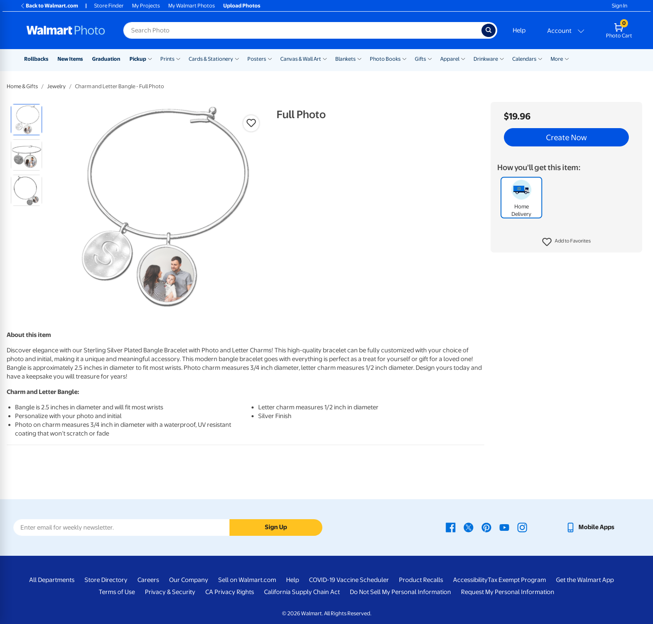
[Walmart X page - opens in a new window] (469, 527)
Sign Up (276, 527)
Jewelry (56, 86)
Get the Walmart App (585, 580)
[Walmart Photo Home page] (66, 30)
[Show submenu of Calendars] (540, 58)
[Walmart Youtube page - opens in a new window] (504, 527)
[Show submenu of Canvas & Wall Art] (324, 58)
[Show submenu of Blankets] (359, 58)
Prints (167, 59)
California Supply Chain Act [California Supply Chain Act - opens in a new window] (302, 592)
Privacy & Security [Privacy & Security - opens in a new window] (170, 592)
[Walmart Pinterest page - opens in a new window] (486, 527)
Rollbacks (36, 59)
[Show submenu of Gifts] (429, 58)
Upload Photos (241, 5)
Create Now (566, 137)
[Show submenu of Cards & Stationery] (236, 58)
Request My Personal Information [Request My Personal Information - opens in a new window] (507, 592)
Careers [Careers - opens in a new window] (148, 580)
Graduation (106, 59)
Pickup (138, 59)
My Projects (146, 5)
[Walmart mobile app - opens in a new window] (590, 527)
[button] (566, 242)
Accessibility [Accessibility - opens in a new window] (470, 580)
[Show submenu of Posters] (269, 58)
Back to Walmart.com (49, 5)
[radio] (26, 119)
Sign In (619, 5)
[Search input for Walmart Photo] (302, 30)
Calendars (524, 59)
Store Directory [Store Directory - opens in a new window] (106, 580)
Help (519, 30)
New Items (70, 59)
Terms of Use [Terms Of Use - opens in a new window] (117, 592)
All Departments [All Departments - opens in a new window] (52, 580)
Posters (256, 59)
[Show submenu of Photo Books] (404, 58)
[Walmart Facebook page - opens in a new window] (451, 527)
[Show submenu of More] (566, 58)
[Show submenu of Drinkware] (501, 58)
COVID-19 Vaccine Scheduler (349, 580)
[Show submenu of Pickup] (149, 58)
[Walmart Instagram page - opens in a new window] (522, 527)
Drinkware (486, 59)
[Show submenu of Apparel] (463, 58)
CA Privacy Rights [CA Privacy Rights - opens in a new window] (229, 592)
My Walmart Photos (191, 5)
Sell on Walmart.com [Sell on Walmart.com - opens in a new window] (247, 580)
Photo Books (385, 59)
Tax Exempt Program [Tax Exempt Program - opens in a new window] (517, 580)
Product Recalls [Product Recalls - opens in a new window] (421, 580)
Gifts (420, 59)
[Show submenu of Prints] (178, 58)
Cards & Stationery (211, 59)
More (557, 59)
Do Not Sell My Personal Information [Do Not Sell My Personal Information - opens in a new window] (400, 592)
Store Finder (109, 5)
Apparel (449, 59)
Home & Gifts (22, 86)
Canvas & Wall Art (300, 59)
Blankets (345, 59)
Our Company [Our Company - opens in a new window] (188, 580)
